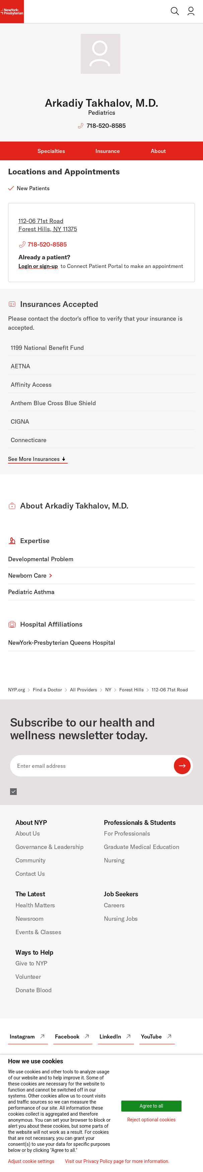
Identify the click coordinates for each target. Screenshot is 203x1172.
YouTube (157, 1036)
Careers (114, 905)
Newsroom (29, 918)
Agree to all (151, 1106)
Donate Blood (33, 990)
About (158, 151)
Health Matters (35, 905)
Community (30, 860)
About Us (27, 833)
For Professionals (127, 833)
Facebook (73, 1036)
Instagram (28, 1036)
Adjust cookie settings (31, 1161)
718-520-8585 (106, 125)
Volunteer (28, 976)
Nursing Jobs (121, 918)
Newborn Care (27, 575)
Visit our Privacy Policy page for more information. (117, 1161)
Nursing (114, 860)
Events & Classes (38, 932)
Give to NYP (31, 963)
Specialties (51, 151)
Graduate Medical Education (141, 847)
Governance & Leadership (49, 847)
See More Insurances (34, 459)
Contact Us (30, 873)
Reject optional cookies (151, 1119)
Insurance (107, 151)
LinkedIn (115, 1036)
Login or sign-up (38, 266)
